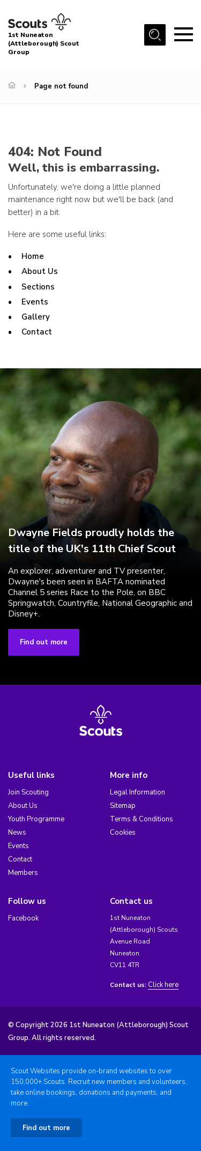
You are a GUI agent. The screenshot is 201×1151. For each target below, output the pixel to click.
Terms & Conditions (141, 819)
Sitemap (123, 806)
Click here (163, 985)
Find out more (44, 642)
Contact (36, 331)
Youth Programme (36, 819)
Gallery (35, 316)
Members (23, 873)
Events (34, 301)
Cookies (123, 832)
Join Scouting (28, 792)
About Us (39, 271)
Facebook (23, 918)
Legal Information (137, 792)
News (17, 832)
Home (32, 256)
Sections (38, 286)
